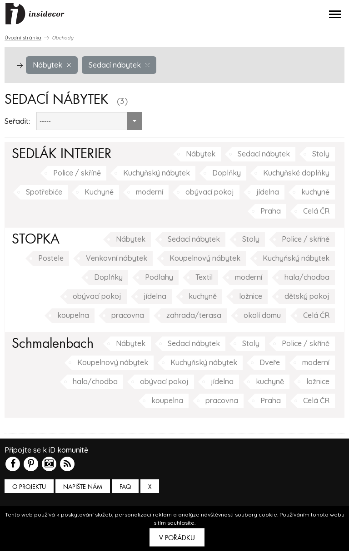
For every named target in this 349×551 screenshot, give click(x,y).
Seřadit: (17, 121)
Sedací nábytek (119, 64)
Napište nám (82, 487)
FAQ (125, 487)
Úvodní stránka (23, 37)
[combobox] (89, 121)
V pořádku (177, 538)
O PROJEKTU (29, 487)
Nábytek (52, 64)
